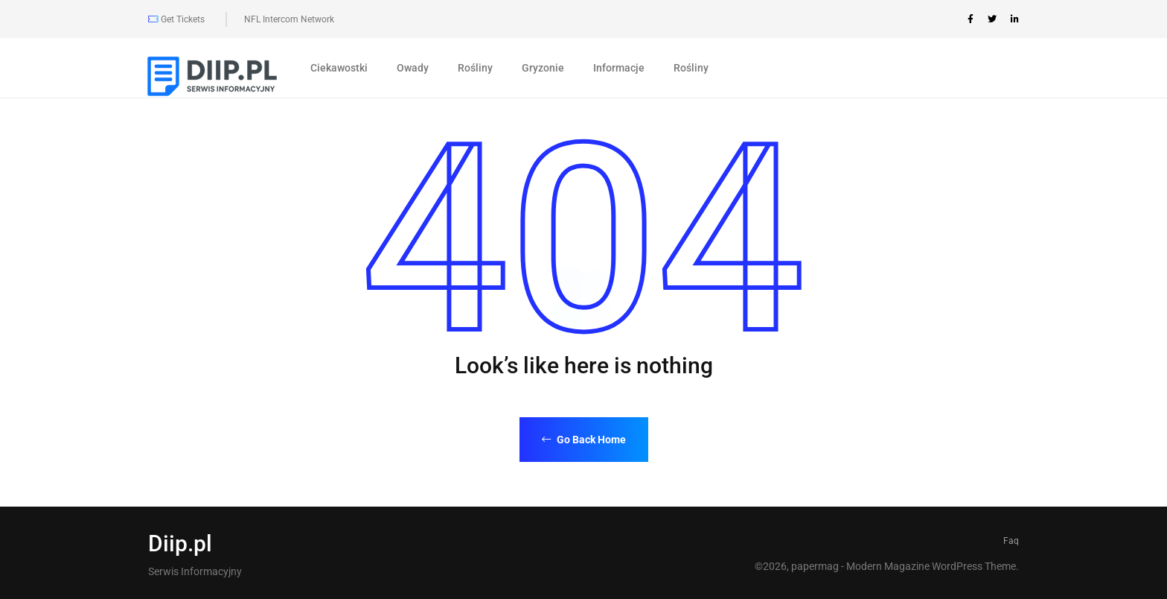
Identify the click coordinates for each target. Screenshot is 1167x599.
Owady (413, 68)
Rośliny (475, 68)
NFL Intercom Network (289, 19)
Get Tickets (176, 19)
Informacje (619, 68)
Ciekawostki (339, 68)
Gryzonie (543, 68)
